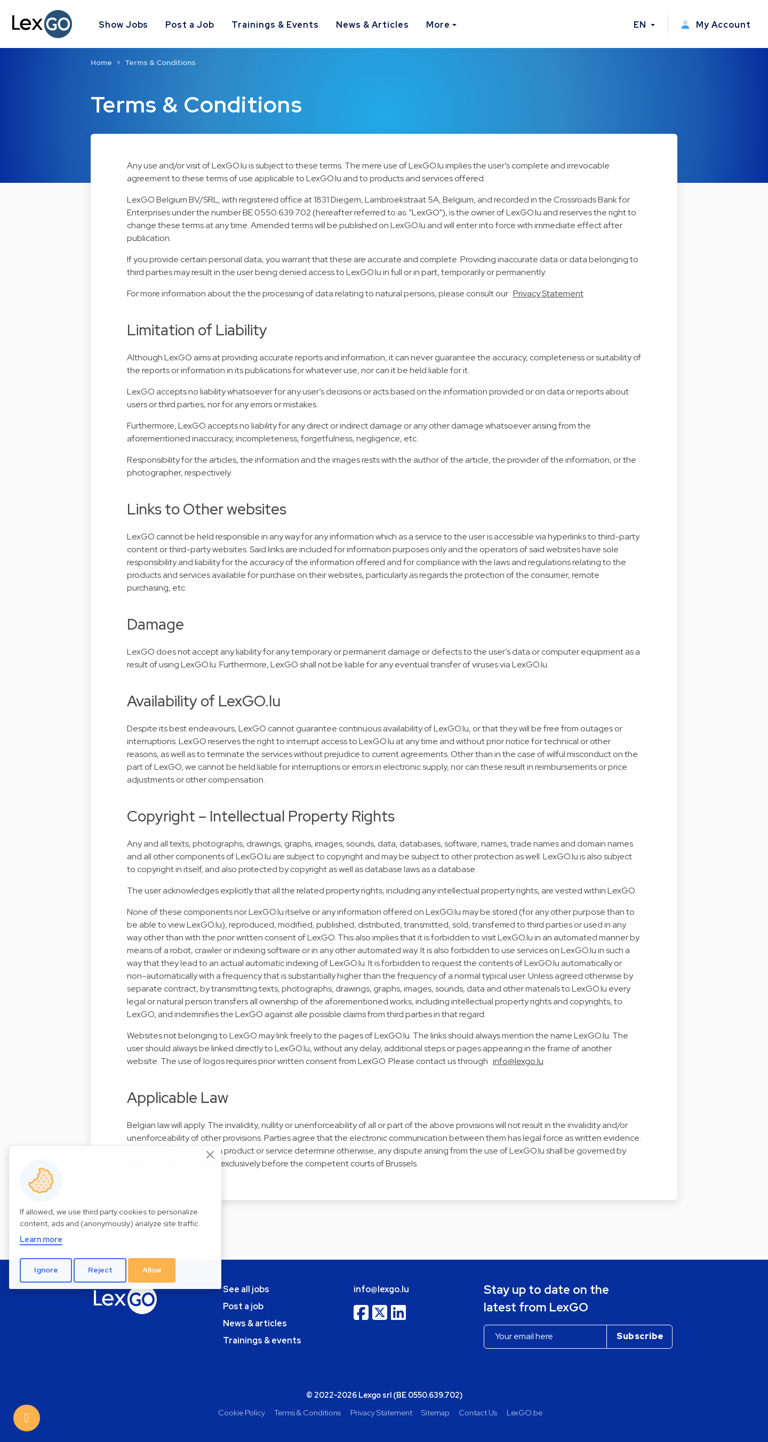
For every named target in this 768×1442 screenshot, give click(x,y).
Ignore (46, 1270)
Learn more (41, 1239)
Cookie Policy (241, 1412)
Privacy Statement (548, 293)
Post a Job (189, 24)
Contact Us (478, 1412)
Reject (100, 1270)
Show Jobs (124, 24)
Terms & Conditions (160, 62)
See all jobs (246, 1289)
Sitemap (435, 1412)
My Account (716, 24)
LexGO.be (524, 1412)
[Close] (211, 1154)
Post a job (243, 1306)
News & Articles (372, 24)
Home (101, 62)
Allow (152, 1270)
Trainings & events (262, 1340)
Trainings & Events (275, 24)
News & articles (255, 1323)
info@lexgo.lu (518, 1061)
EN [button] (641, 24)
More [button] (438, 24)
